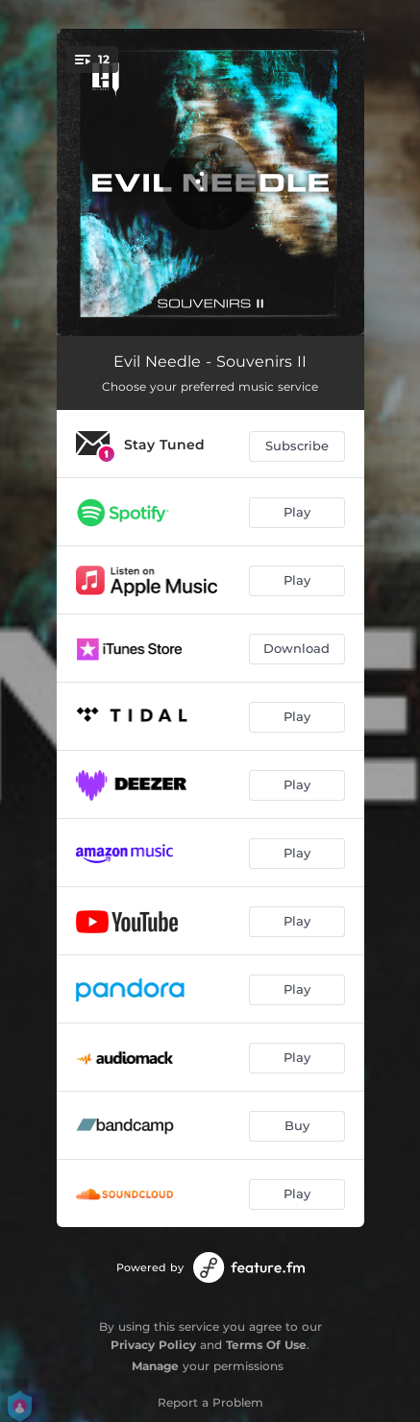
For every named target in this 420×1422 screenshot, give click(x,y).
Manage (155, 1366)
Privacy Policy (153, 1345)
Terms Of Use (266, 1345)
